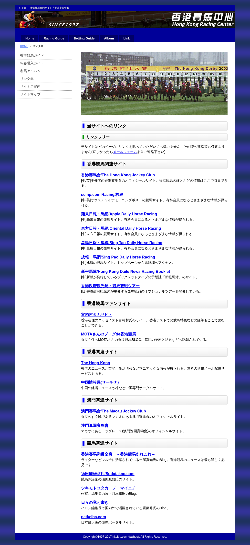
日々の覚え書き (94, 502)
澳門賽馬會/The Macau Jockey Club (113, 411)
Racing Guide (54, 38)
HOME (24, 46)
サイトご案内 (30, 86)
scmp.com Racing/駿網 (102, 194)
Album (109, 38)
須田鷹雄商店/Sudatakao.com (108, 474)
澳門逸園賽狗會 (94, 425)
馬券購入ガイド (32, 63)
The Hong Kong (95, 363)
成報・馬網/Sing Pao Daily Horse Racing (118, 257)
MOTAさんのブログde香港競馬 (108, 334)
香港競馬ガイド (32, 55)
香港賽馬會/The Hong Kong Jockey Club (118, 175)
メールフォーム (125, 152)
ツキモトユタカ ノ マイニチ (108, 488)
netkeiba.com (93, 517)
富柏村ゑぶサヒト (96, 315)
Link (127, 38)
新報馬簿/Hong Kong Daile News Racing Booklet (125, 271)
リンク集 (27, 79)
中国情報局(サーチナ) (100, 382)
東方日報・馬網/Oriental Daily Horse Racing (121, 228)
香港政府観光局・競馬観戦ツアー (110, 286)
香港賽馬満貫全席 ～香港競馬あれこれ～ (118, 454)
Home (29, 38)
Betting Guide (84, 38)
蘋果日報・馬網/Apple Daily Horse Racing (119, 214)
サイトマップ (30, 94)
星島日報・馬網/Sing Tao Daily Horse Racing (121, 243)
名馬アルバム (30, 71)
